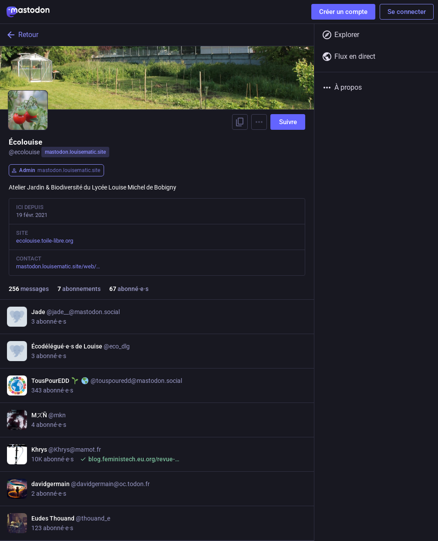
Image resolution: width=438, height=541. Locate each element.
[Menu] (259, 122)
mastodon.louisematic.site (75, 152)
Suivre (288, 122)
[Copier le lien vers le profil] (240, 122)
